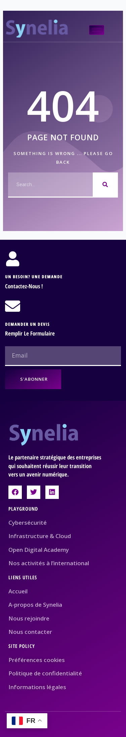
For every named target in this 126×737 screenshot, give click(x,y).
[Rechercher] (105, 184)
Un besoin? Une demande (33, 277)
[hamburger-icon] (96, 30)
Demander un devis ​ (28, 324)
